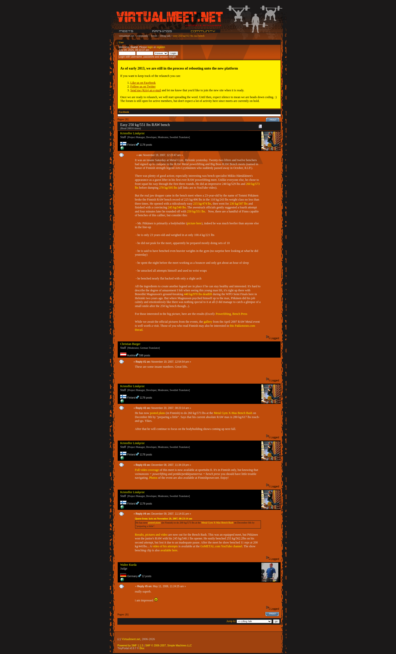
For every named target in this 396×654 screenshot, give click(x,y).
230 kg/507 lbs (238, 203)
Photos (153, 477)
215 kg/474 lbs (202, 203)
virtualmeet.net (126, 35)
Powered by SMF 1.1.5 (130, 645)
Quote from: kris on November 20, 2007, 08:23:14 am (163, 518)
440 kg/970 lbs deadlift (198, 294)
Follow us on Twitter (143, 86)
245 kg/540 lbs (177, 207)
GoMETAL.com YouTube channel (221, 546)
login (150, 47)
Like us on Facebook (143, 82)
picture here (194, 223)
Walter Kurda (128, 564)
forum (154, 35)
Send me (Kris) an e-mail (145, 90)
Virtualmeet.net (130, 639)
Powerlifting (223, 314)
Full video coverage (147, 470)
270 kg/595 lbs (168, 187)
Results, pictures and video (151, 534)
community (142, 35)
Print (273, 120)
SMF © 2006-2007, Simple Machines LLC (168, 645)
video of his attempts (165, 546)
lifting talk (165, 35)
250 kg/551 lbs (196, 211)
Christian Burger (130, 344)
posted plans (157, 413)
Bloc (142, 648)
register (161, 47)
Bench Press (239, 314)
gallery (208, 321)
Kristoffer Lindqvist (132, 133)
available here (168, 550)
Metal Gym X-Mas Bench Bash (233, 413)
